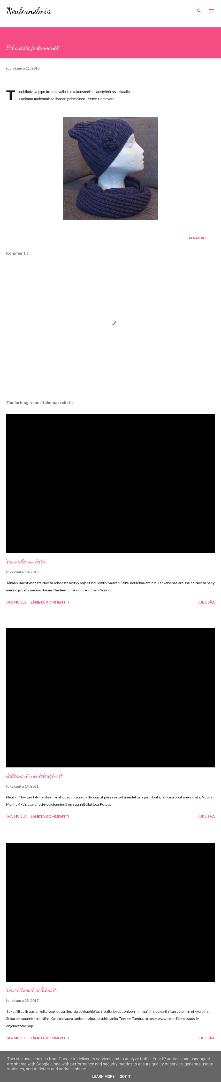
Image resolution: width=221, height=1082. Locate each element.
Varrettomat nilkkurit (31, 990)
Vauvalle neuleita (25, 561)
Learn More (103, 1077)
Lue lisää (206, 602)
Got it (125, 1077)
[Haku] (199, 9)
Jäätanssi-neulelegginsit (34, 775)
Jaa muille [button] (198, 238)
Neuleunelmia (28, 10)
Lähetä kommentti (50, 602)
